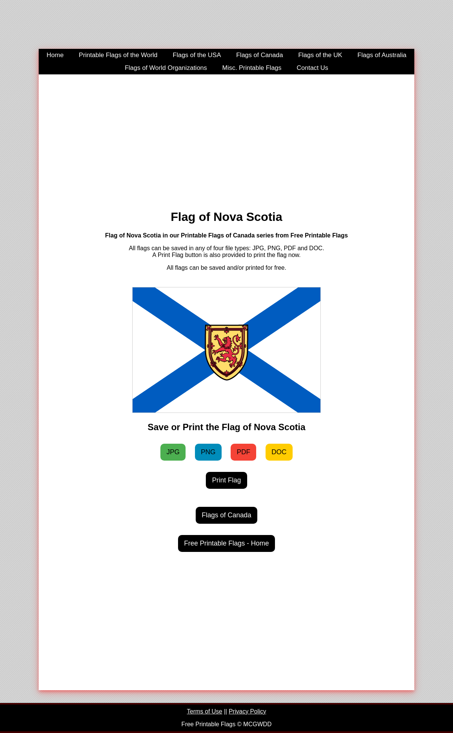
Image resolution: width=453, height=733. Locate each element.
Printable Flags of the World (118, 55)
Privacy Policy (247, 711)
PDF (243, 452)
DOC (279, 452)
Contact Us (312, 67)
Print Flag (226, 480)
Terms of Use (204, 711)
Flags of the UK (320, 55)
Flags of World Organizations (166, 67)
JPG (173, 452)
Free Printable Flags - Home (226, 543)
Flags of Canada (259, 55)
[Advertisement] (226, 138)
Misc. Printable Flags (252, 67)
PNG (208, 452)
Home (55, 55)
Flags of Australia (382, 55)
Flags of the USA (197, 55)
